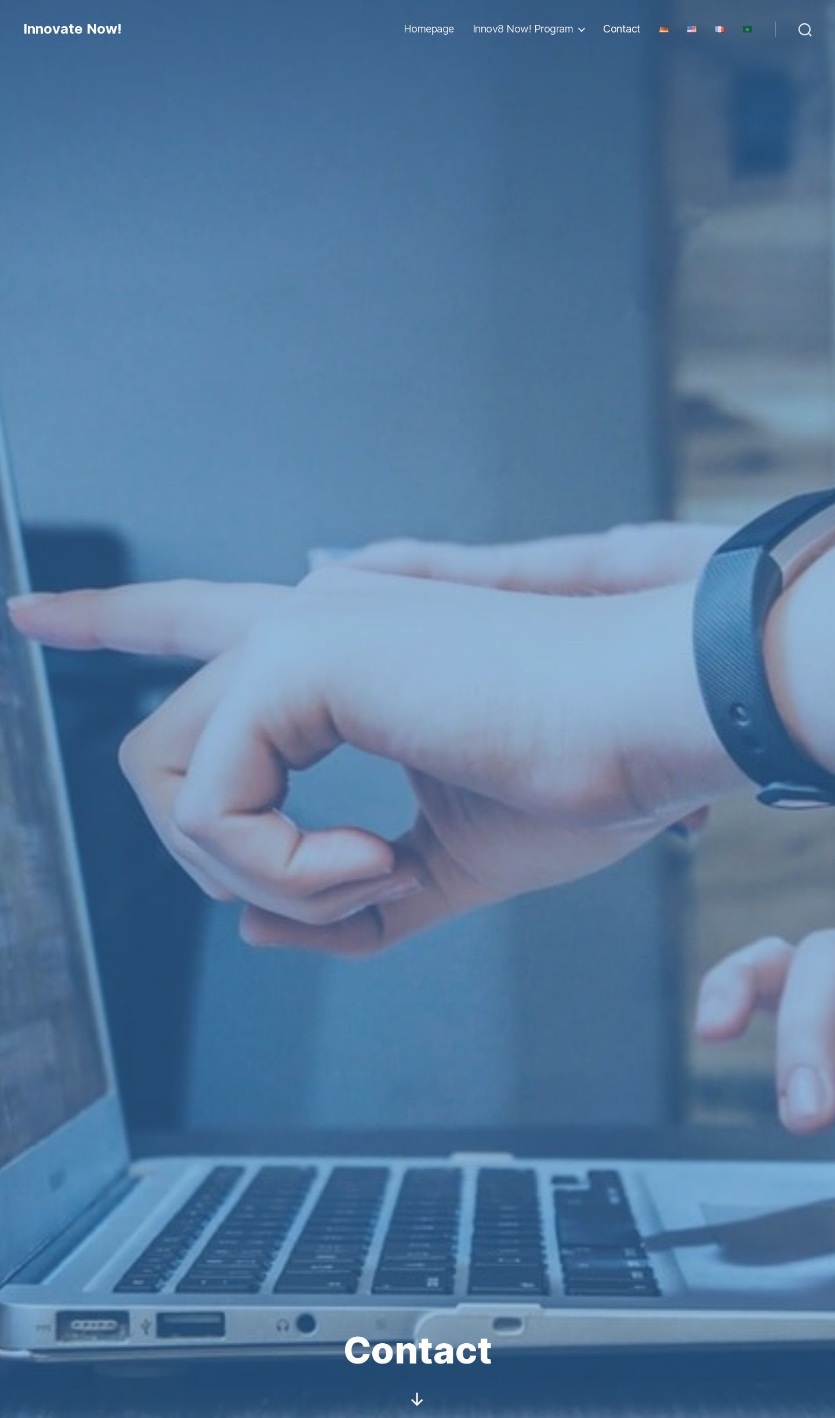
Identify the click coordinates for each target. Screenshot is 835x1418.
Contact (622, 29)
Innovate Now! (72, 29)
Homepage (429, 29)
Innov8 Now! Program (523, 29)
